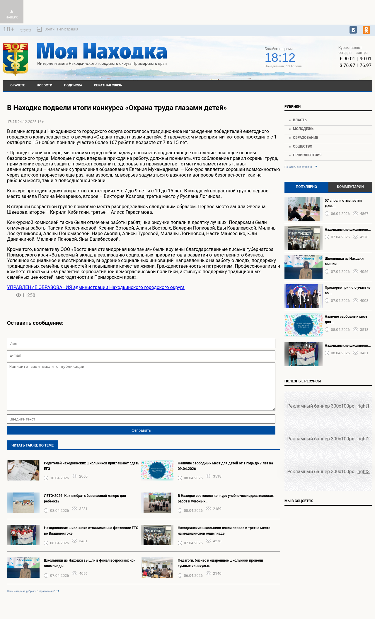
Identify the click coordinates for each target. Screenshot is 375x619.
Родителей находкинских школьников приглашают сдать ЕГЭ (91, 475)
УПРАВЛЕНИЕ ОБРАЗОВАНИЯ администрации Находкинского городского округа (96, 287)
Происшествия (307, 155)
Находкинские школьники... (348, 230)
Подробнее (216, 60)
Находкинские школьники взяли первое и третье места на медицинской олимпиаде (224, 539)
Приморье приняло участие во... (348, 290)
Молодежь (303, 129)
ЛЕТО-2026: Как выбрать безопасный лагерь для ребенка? (85, 507)
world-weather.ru (216, 55)
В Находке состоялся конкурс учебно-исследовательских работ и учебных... (226, 507)
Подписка (73, 85)
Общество (302, 146)
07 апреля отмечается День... (343, 203)
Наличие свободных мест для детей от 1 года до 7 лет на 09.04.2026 (225, 475)
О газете (17, 85)
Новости (44, 85)
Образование (305, 138)
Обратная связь (108, 85)
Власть (300, 120)
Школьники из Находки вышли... (344, 261)
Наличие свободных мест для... (346, 319)
